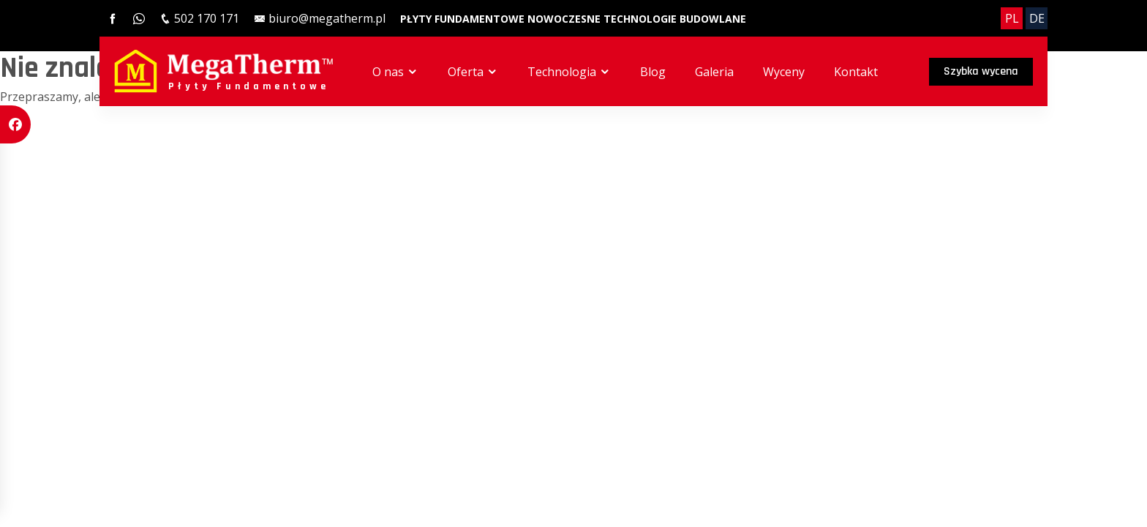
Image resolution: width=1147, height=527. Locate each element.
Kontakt (856, 72)
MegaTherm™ (164, 132)
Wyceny (784, 72)
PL (1012, 18)
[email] (320, 18)
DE (1037, 18)
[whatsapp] (139, 18)
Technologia (569, 72)
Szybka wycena (981, 71)
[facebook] (113, 18)
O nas (395, 72)
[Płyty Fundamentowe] (463, 18)
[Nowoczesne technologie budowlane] (636, 18)
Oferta (473, 72)
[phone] (199, 18)
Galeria (714, 72)
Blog (653, 72)
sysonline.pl (208, 152)
